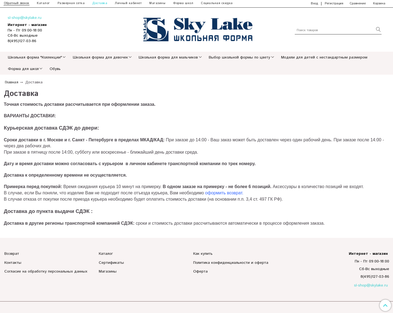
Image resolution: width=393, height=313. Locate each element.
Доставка (99, 3)
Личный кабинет (128, 3)
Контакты (12, 262)
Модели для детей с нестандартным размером (324, 57)
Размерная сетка (71, 3)
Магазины (157, 3)
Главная (11, 82)
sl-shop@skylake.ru (24, 18)
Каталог (43, 3)
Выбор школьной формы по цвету (239, 57)
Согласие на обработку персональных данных (45, 271)
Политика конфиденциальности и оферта (230, 262)
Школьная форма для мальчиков (168, 57)
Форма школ (183, 3)
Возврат (11, 253)
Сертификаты (111, 262)
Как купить (203, 253)
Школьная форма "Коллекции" (35, 57)
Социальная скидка (217, 3)
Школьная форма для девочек (100, 57)
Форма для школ (23, 69)
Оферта (200, 271)
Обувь (55, 69)
